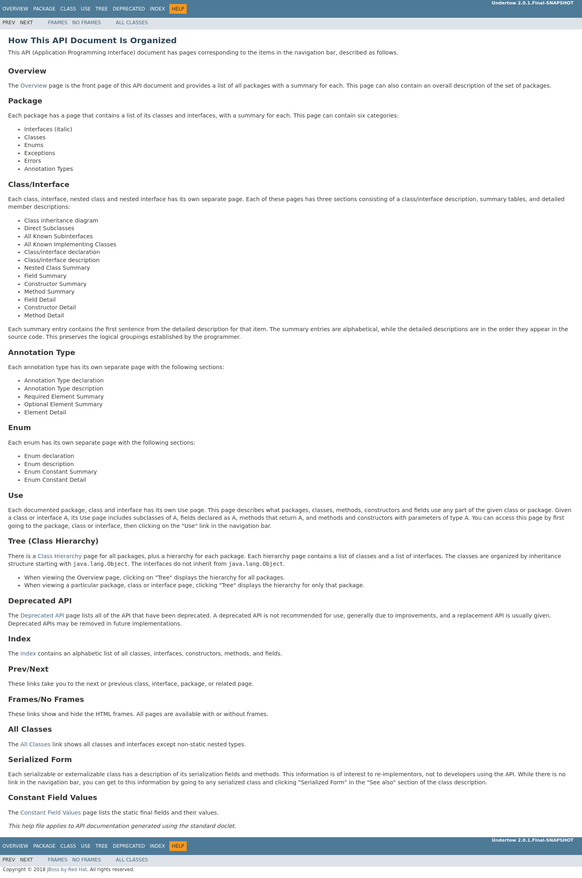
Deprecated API (42, 615)
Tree (101, 9)
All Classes (132, 22)
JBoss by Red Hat (67, 869)
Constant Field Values (51, 812)
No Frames (86, 22)
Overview (15, 9)
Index (157, 9)
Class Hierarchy (60, 556)
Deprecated (129, 9)
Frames (57, 22)
